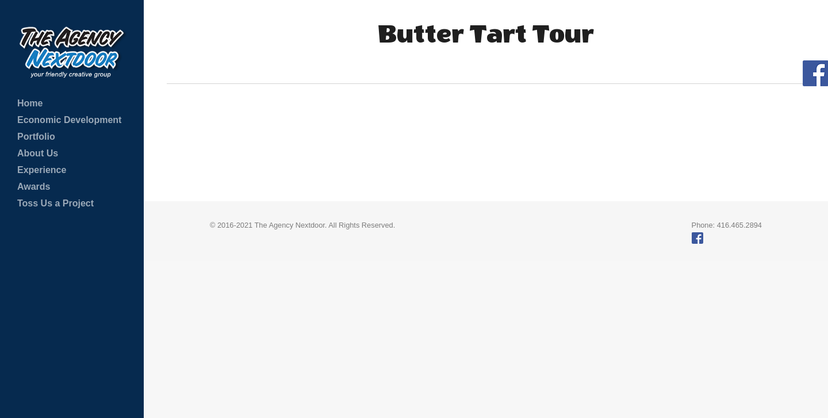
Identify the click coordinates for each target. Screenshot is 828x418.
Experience (41, 170)
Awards (34, 186)
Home (30, 103)
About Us (37, 153)
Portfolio (36, 136)
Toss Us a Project (55, 203)
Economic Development (69, 120)
